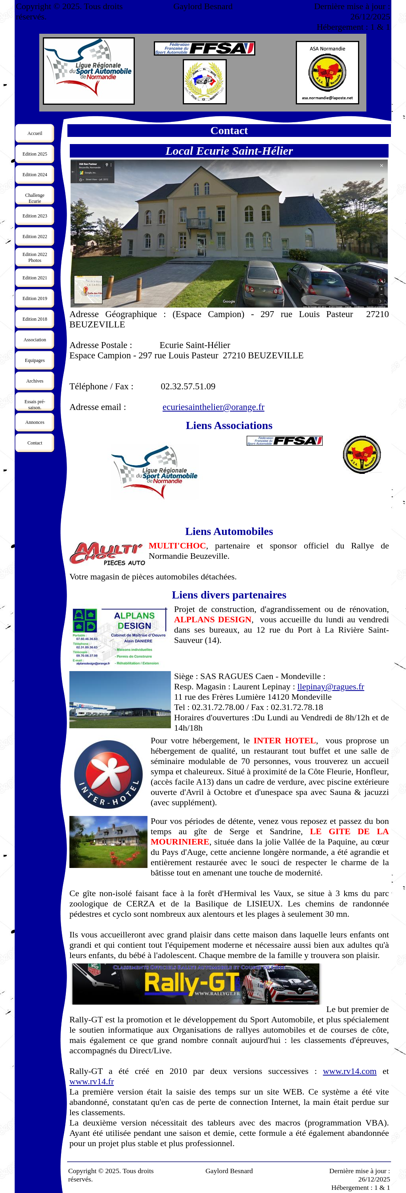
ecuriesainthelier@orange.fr (213, 407)
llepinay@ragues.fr (330, 686)
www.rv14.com (349, 1071)
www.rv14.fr (91, 1081)
